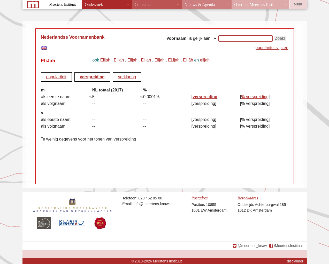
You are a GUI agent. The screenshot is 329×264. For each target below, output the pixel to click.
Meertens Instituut (62, 4)
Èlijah (146, 60)
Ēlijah (132, 60)
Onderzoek (94, 4)
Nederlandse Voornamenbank (73, 37)
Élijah (160, 60)
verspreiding (92, 77)
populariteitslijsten (271, 47)
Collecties (143, 4)
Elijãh (188, 60)
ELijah (173, 60)
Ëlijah (119, 60)
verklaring (127, 77)
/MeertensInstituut (288, 246)
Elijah (105, 60)
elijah (205, 60)
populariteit (56, 77)
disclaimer (295, 261)
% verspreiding (255, 97)
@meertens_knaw (252, 246)
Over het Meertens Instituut (257, 4)
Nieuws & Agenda (199, 4)
